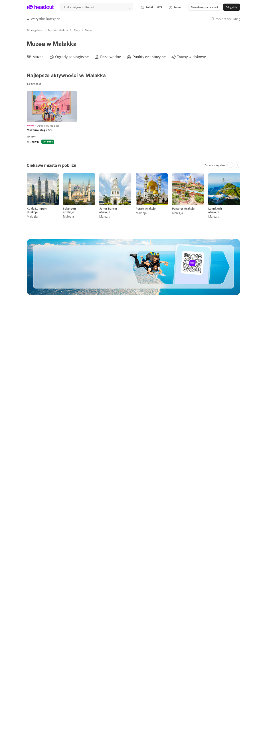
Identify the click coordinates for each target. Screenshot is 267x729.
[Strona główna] (34, 30)
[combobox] (97, 7)
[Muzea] (38, 56)
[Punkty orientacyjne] (149, 56)
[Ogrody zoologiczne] (72, 56)
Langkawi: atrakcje (215, 210)
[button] (204, 7)
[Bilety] (76, 30)
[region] (133, 57)
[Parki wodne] (110, 56)
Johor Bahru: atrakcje (108, 210)
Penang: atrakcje (183, 208)
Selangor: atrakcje (69, 210)
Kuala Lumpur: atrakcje (37, 210)
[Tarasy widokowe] (191, 56)
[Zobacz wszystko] (214, 165)
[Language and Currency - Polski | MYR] (151, 7)
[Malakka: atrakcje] (58, 30)
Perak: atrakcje (146, 208)
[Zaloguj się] (231, 7)
